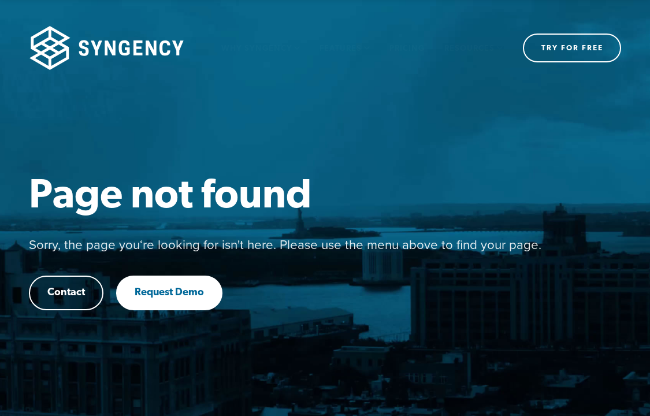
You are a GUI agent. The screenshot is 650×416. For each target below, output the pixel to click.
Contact (66, 292)
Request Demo (169, 292)
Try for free (572, 48)
